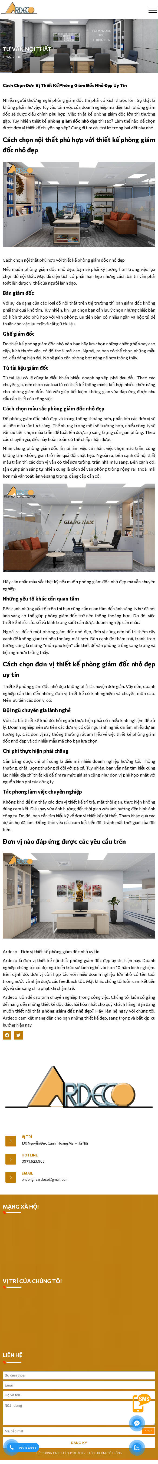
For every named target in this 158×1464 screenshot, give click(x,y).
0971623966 (28, 1447)
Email (27, 1173)
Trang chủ (12, 57)
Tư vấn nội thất (27, 49)
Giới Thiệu (13, 1125)
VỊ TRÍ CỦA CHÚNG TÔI (32, 1281)
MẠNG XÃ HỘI (21, 1206)
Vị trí (27, 1137)
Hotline (30, 1155)
